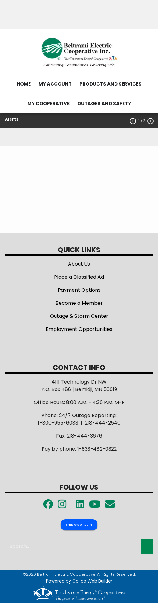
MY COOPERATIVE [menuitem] (48, 103)
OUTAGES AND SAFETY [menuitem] (104, 103)
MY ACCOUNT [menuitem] (55, 84)
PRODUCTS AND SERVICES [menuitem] (110, 84)
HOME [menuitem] (24, 84)
